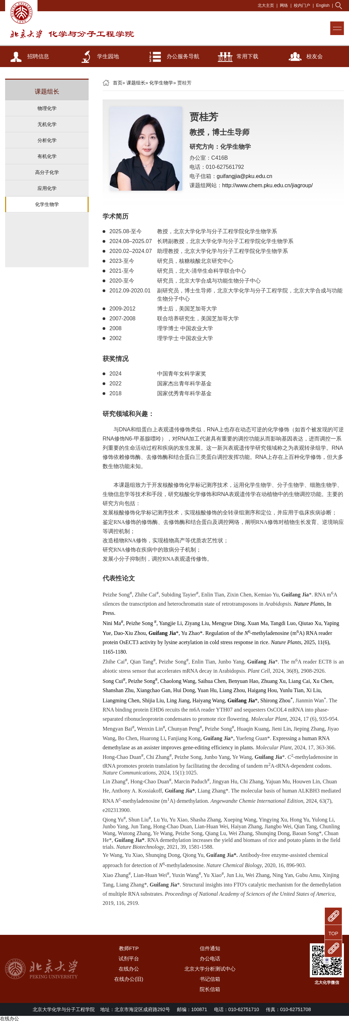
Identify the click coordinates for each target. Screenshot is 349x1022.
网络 (284, 5)
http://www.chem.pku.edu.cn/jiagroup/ (267, 185)
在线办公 (129, 969)
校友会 (314, 56)
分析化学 (47, 140)
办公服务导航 (183, 56)
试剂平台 (129, 958)
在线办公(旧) (128, 979)
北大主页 (266, 5)
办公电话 (210, 958)
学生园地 (108, 56)
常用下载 (247, 56)
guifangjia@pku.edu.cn (244, 176)
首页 (117, 82)
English (323, 5)
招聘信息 (38, 56)
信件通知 (210, 948)
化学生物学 (47, 204)
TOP (333, 933)
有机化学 (47, 156)
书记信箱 (210, 979)
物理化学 (47, 108)
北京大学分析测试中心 (210, 969)
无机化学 (47, 124)
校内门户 (302, 5)
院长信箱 (210, 989)
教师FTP (129, 948)
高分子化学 (47, 172)
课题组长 (136, 82)
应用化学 (47, 188)
